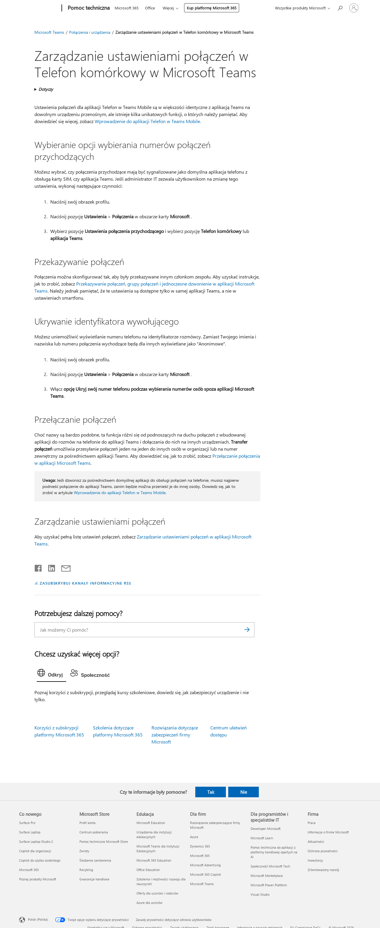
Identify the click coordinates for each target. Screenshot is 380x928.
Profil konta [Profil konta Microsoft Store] (87, 822)
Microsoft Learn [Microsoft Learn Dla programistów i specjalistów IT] (262, 838)
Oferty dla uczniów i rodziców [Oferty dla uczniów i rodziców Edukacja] (157, 893)
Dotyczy (46, 89)
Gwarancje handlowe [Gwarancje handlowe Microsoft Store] (94, 879)
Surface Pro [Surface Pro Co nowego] (27, 822)
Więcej (168, 7)
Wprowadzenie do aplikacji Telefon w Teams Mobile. (148, 121)
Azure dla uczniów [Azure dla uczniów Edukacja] (149, 902)
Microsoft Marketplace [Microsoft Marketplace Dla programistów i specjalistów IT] (267, 875)
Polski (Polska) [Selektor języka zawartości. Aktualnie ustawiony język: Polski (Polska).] (38, 919)
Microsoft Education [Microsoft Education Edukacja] (150, 822)
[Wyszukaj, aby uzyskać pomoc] (339, 7)
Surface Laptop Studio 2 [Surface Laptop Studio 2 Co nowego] (36, 841)
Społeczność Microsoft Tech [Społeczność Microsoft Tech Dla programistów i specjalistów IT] (270, 866)
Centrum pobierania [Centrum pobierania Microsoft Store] (93, 832)
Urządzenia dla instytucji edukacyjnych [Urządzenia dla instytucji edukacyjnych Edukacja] (154, 834)
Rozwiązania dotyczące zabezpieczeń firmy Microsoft (174, 734)
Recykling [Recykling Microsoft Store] (86, 869)
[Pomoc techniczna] (88, 8)
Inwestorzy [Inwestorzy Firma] (315, 860)
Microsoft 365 (127, 7)
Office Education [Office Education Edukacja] (148, 869)
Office (150, 7)
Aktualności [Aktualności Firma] (316, 841)
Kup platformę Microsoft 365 (211, 7)
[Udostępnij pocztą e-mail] (63, 567)
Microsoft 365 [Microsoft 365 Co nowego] (29, 869)
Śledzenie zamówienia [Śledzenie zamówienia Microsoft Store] (95, 860)
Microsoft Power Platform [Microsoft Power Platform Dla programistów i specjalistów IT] (269, 885)
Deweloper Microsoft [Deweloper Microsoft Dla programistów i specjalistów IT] (266, 828)
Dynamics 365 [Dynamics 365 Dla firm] (200, 846)
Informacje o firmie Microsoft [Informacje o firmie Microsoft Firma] (328, 832)
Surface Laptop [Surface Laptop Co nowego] (29, 832)
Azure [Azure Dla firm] (194, 837)
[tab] (51, 674)
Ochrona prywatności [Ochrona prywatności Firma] (323, 851)
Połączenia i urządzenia (89, 32)
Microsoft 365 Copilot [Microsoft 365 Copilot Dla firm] (205, 874)
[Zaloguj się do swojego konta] (354, 8)
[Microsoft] (39, 8)
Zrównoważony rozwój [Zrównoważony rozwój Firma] (323, 869)
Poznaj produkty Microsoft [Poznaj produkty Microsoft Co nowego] (37, 879)
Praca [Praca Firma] (312, 822)
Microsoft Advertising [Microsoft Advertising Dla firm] (205, 865)
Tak (210, 792)
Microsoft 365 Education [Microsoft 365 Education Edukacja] (153, 860)
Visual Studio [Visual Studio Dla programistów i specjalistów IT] (260, 894)
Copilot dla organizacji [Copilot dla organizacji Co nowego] (35, 851)
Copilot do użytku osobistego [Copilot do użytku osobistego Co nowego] (39, 860)
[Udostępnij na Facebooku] (38, 567)
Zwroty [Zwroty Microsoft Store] (84, 851)
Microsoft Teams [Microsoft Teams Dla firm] (202, 884)
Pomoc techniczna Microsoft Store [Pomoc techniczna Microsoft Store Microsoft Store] (103, 841)
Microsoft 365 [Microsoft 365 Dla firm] (200, 855)
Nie (243, 792)
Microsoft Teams (49, 32)
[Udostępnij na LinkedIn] (49, 567)
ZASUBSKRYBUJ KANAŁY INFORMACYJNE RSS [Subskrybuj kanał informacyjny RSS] (85, 582)
